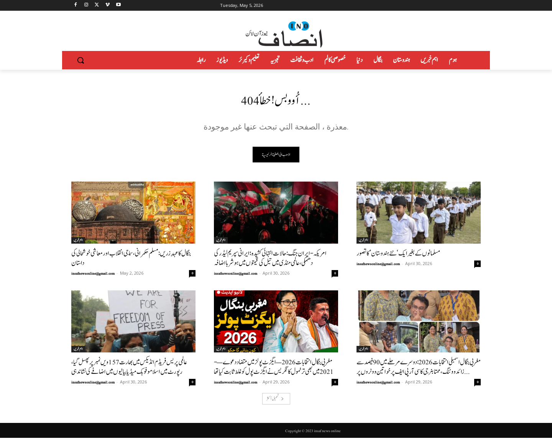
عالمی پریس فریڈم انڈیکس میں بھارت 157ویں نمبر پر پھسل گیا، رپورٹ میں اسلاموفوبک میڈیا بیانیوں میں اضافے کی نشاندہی (129, 368)
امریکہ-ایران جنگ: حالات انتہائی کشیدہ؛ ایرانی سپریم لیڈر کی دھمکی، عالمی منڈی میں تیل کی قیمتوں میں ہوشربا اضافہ (270, 259)
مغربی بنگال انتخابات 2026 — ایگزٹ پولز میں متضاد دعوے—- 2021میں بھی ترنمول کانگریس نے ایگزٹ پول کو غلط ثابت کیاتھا (274, 368)
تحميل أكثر (275, 399)
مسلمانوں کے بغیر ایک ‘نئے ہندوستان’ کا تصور (398, 254)
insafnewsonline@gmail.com (93, 275)
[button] (80, 60)
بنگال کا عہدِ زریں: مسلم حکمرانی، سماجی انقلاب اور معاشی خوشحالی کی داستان (131, 259)
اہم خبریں (78, 241)
